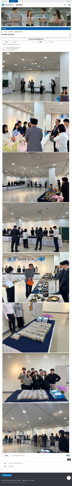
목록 (69, 459)
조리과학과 (19, 5)
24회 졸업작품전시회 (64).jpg (19, 455)
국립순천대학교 (4, 1)
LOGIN (69, 1)
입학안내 (13, 1)
